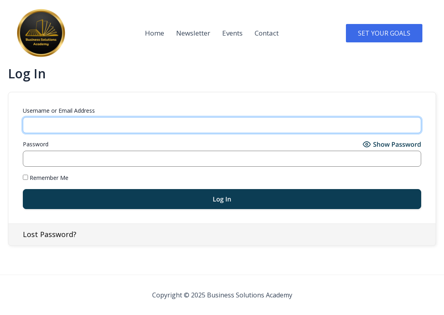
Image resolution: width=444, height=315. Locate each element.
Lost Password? (49, 234)
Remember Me (45, 177)
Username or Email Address (59, 110)
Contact (267, 33)
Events (232, 33)
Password (35, 144)
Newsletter (193, 33)
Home (154, 33)
